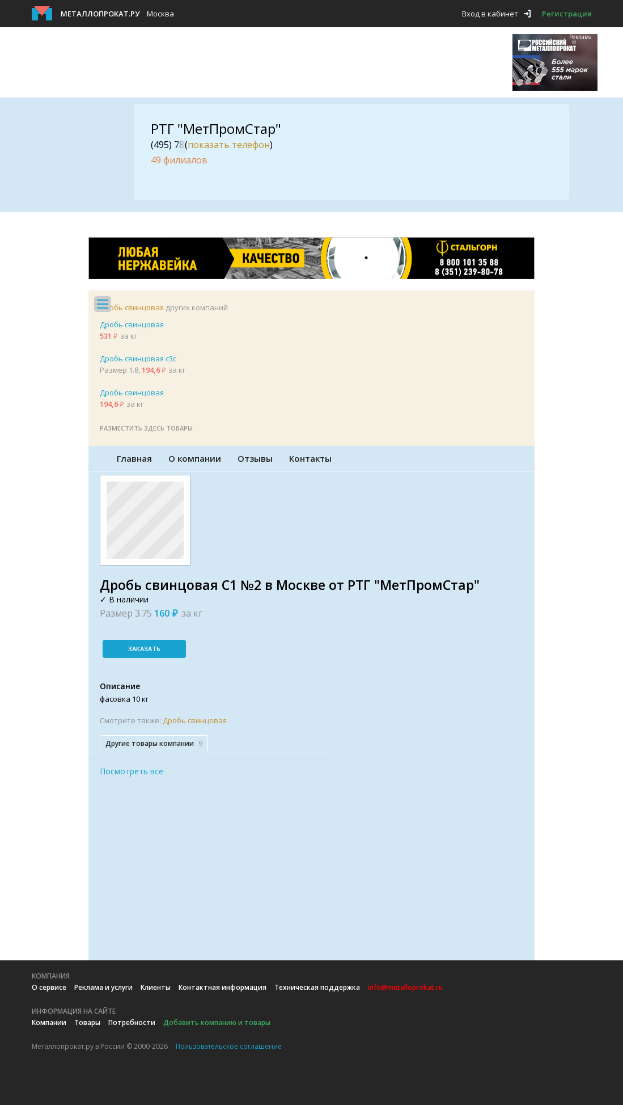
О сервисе (49, 987)
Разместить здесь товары (146, 428)
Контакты (310, 458)
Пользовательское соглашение (229, 1046)
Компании (49, 1022)
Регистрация (567, 14)
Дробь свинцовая (132, 307)
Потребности (131, 1022)
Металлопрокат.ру (100, 14)
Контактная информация (222, 987)
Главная (134, 458)
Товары (87, 1022)
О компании (194, 458)
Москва (160, 14)
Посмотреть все (131, 771)
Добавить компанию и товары (216, 1022)
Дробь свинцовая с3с (138, 358)
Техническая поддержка (317, 987)
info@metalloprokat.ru (405, 987)
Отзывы (255, 458)
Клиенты (156, 987)
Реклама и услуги (103, 987)
